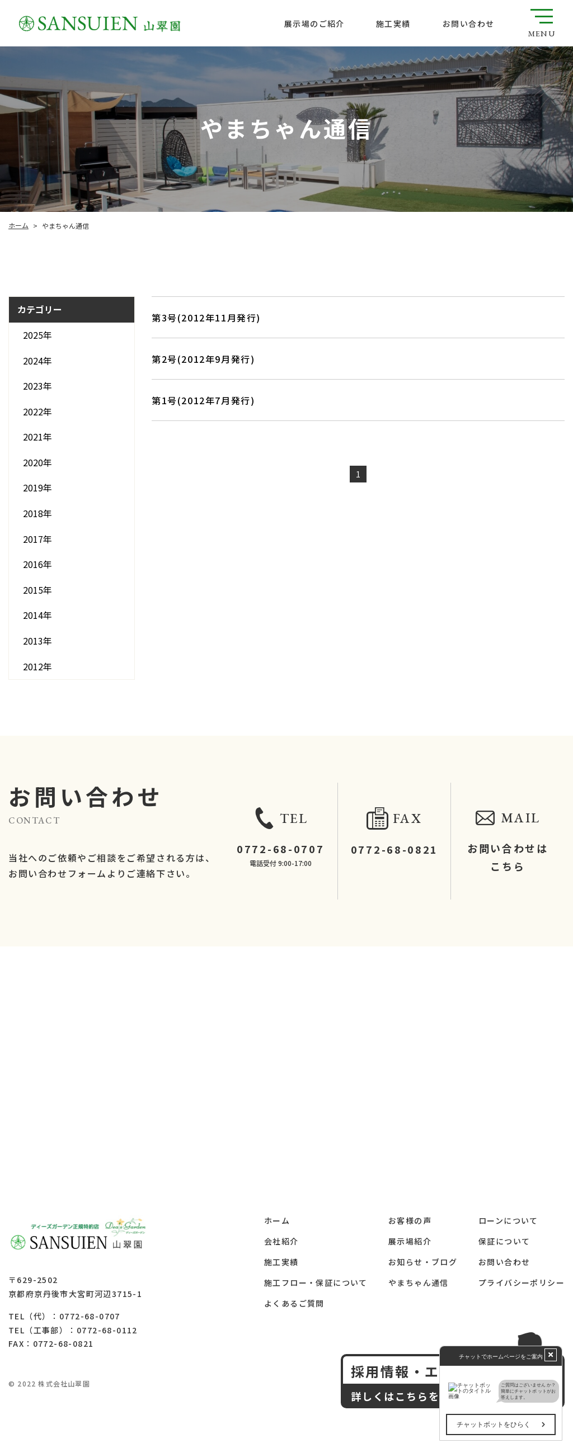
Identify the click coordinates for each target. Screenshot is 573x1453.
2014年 (37, 615)
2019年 (37, 487)
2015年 (37, 590)
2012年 (37, 666)
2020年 (37, 462)
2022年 (37, 411)
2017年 (37, 539)
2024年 (37, 360)
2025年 (37, 335)
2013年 (37, 640)
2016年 (37, 564)
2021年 (37, 436)
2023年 (37, 385)
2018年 (37, 513)
